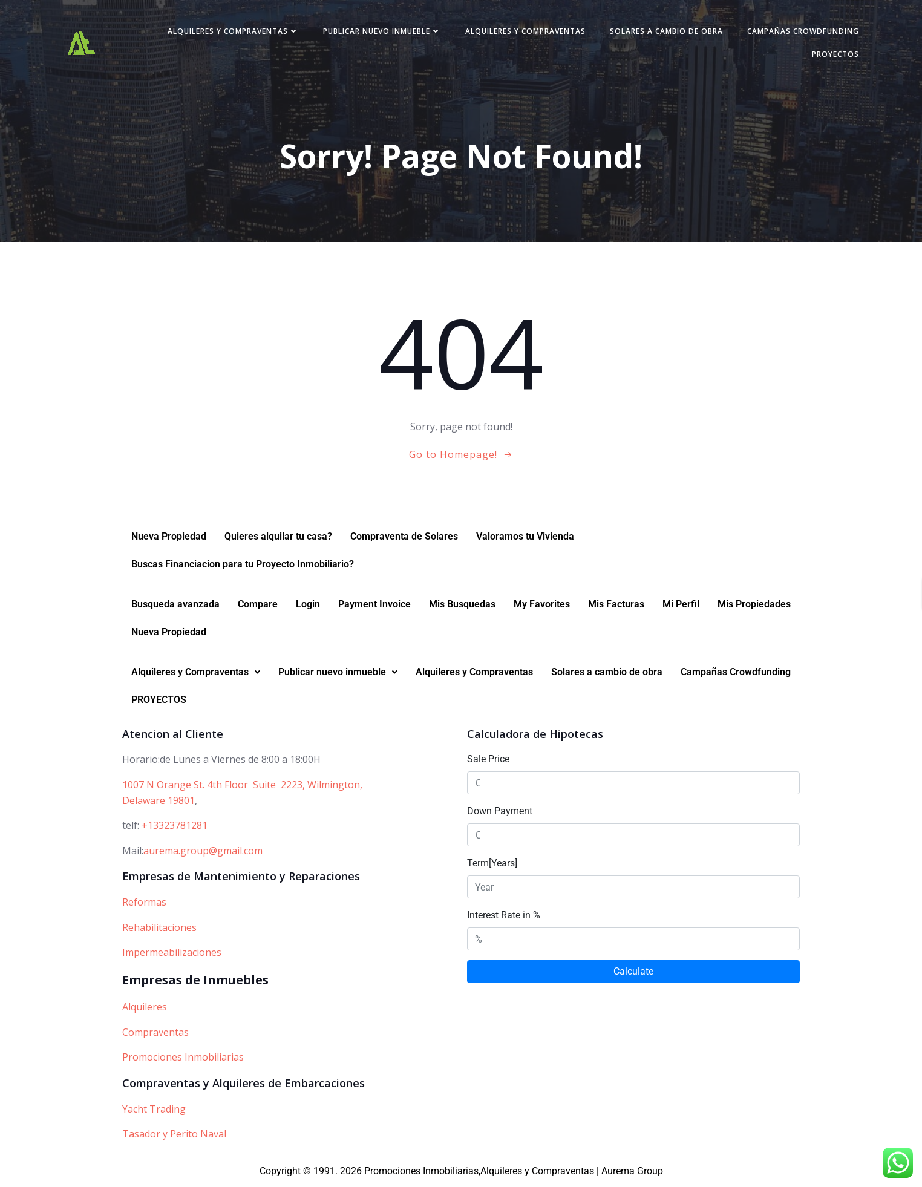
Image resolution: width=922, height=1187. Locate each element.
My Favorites (542, 606)
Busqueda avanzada (175, 606)
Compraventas (155, 1034)
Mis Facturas (616, 606)
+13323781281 (175, 827)
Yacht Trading (154, 1111)
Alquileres (144, 1009)
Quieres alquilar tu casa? (278, 538)
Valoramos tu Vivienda (525, 538)
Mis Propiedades (754, 606)
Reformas (144, 904)
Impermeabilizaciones (171, 954)
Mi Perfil (680, 606)
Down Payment (499, 813)
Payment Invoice (374, 606)
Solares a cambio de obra (662, 32)
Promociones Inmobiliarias (183, 1059)
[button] (195, 674)
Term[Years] (492, 865)
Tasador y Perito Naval (174, 1136)
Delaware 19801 (158, 802)
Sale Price (488, 761)
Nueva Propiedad (168, 538)
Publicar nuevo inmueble (378, 32)
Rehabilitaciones (159, 930)
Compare (258, 606)
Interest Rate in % (503, 917)
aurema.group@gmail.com (203, 853)
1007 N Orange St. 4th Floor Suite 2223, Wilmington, (242, 787)
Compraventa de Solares (404, 538)
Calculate (633, 973)
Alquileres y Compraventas (229, 32)
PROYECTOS (831, 55)
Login (308, 606)
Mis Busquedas (462, 606)
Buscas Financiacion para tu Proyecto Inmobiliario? (242, 566)
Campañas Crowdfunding (799, 32)
